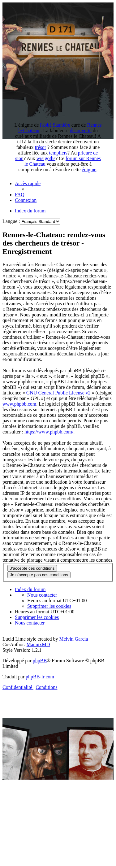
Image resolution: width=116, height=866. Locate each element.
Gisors (62, 837)
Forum (74, 815)
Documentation (61, 832)
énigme (89, 169)
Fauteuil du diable (55, 804)
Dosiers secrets (24, 854)
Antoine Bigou (86, 843)
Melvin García (73, 639)
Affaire (96, 848)
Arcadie (54, 843)
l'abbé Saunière (55, 125)
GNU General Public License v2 (58, 392)
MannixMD (38, 644)
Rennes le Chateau (72, 787)
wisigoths (46, 158)
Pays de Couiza (29, 787)
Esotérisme (95, 854)
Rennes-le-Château (61, 798)
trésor (40, 147)
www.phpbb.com (19, 404)
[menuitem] (19, 194)
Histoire (44, 848)
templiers (58, 152)
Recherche (87, 809)
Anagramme (24, 832)
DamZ (61, 809)
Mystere (18, 848)
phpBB (40, 660)
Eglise (89, 804)
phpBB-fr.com (40, 676)
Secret (40, 821)
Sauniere (49, 815)
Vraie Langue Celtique (59, 860)
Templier (71, 848)
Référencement (30, 809)
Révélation (26, 843)
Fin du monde (92, 837)
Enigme (23, 815)
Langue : (11, 221)
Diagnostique (69, 821)
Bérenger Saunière (72, 826)
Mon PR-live (62, 854)
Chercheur (36, 837)
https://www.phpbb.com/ (48, 431)
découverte (81, 130)
